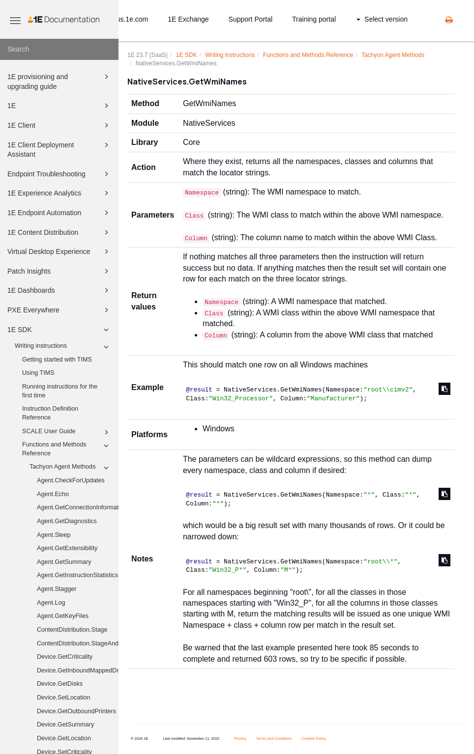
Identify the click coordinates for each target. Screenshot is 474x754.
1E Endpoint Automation (59, 212)
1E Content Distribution (59, 232)
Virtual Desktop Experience (59, 251)
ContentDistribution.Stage (72, 629)
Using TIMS (38, 372)
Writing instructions (63, 346)
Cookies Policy (313, 738)
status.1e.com (126, 19)
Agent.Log (51, 602)
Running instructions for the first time (59, 391)
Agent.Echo (53, 494)
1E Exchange (188, 19)
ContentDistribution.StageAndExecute (77, 643)
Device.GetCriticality (64, 656)
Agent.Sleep (54, 534)
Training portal (314, 19)
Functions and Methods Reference (67, 448)
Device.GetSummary (65, 724)
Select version (382, 19)
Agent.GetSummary (64, 562)
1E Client (59, 125)
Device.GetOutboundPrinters (76, 711)
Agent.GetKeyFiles (63, 616)
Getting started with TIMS (57, 359)
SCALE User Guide (67, 432)
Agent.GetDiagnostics (67, 521)
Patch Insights (59, 271)
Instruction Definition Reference (50, 413)
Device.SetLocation (63, 697)
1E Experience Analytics (59, 193)
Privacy (240, 738)
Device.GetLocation (64, 738)
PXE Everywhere (59, 310)
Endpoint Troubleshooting (59, 173)
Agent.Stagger (57, 589)
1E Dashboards (59, 290)
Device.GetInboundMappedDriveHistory (77, 670)
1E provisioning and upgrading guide (59, 80)
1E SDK (59, 329)
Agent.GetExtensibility (67, 548)
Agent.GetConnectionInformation (77, 507)
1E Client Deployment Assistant (59, 149)
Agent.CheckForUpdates (71, 480)
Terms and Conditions (274, 738)
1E (59, 105)
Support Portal (251, 19)
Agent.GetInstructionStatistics (77, 575)
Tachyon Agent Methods (71, 467)
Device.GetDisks (60, 683)
